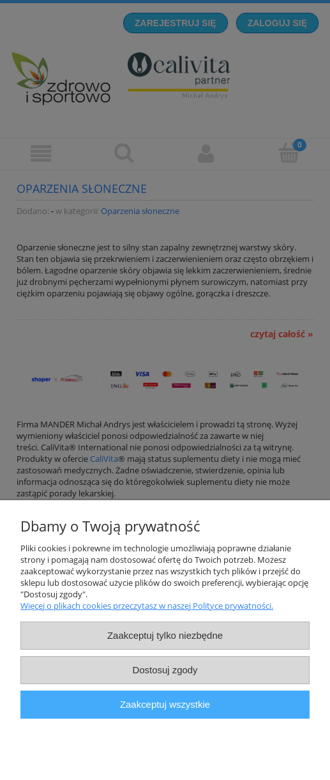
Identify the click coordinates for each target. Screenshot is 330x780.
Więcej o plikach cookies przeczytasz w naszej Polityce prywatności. (146, 605)
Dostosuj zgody (164, 669)
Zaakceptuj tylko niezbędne (165, 635)
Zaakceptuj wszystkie (165, 704)
